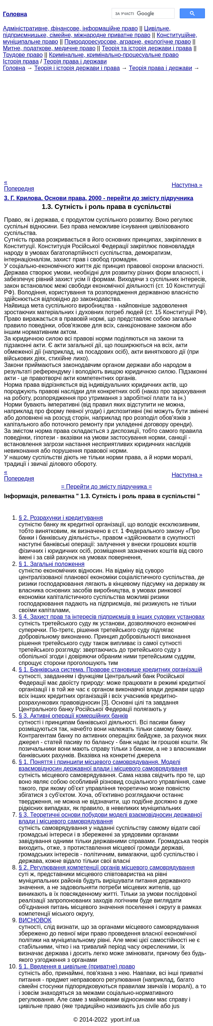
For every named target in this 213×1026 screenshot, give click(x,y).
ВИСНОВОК (35, 920)
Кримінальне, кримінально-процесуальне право (114, 55)
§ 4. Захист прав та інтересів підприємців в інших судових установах (112, 617)
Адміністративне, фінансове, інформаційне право (70, 28)
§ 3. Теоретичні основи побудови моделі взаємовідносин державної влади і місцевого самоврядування (110, 818)
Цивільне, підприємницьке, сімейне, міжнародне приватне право (87, 31)
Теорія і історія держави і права (77, 68)
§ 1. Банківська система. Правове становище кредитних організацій (110, 669)
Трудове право (23, 55)
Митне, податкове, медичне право (49, 48)
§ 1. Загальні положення (52, 564)
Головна (14, 68)
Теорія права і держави (75, 61)
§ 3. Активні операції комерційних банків (73, 716)
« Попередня (19, 185)
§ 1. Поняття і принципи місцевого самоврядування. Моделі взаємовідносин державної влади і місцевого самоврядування (103, 765)
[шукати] (142, 13)
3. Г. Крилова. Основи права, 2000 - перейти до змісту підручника (98, 198)
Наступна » (187, 185)
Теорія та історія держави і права (147, 48)
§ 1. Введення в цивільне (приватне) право (77, 966)
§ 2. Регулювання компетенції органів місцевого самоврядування (107, 867)
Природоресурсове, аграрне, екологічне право (127, 41)
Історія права (21, 61)
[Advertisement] (106, 122)
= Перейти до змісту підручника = (106, 486)
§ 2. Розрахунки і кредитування (61, 518)
